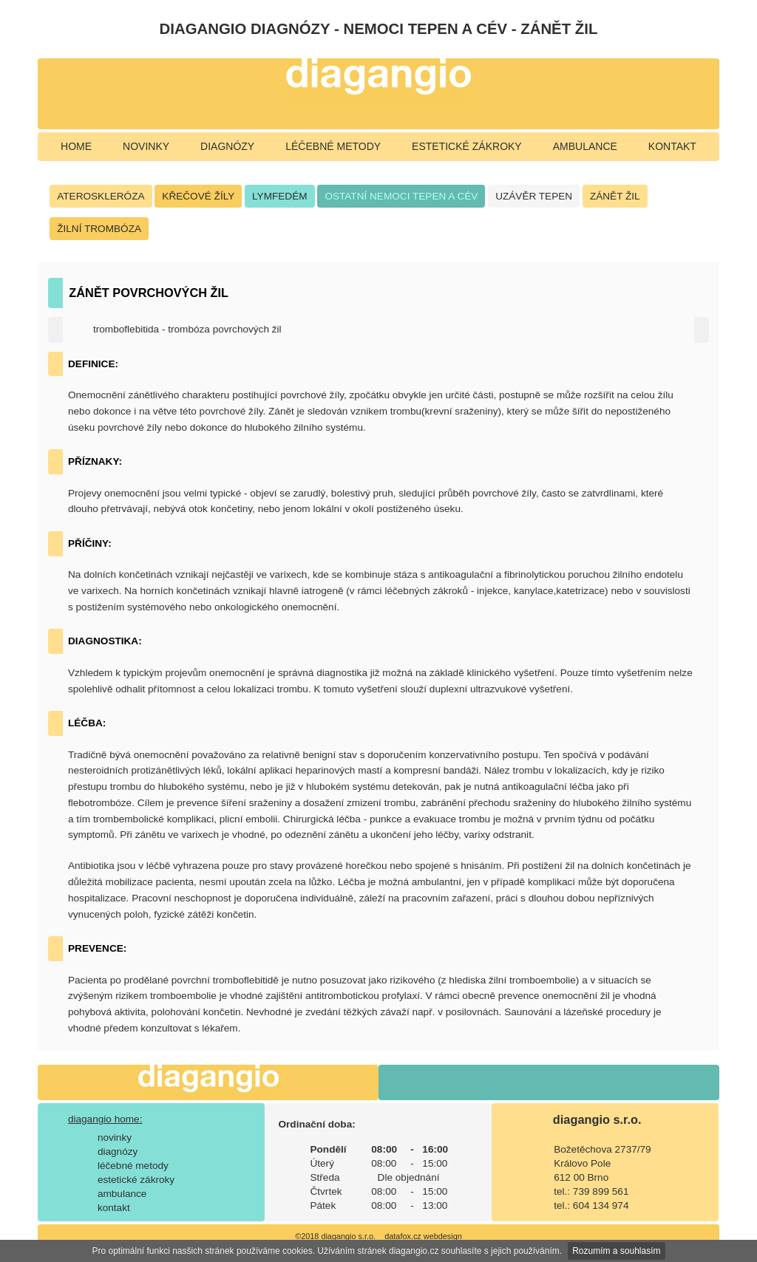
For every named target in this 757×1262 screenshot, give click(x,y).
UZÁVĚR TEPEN (533, 196)
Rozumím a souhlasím (616, 1251)
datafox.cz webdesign (423, 1236)
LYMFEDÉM (280, 196)
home (76, 146)
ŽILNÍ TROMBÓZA (99, 228)
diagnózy (227, 146)
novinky (146, 146)
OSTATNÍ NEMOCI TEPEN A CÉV (401, 196)
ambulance (585, 146)
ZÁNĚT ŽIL (615, 196)
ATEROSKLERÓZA (100, 196)
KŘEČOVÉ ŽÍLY (198, 196)
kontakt (672, 146)
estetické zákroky (467, 146)
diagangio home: (105, 1119)
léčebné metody (333, 146)
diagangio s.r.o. (597, 1119)
